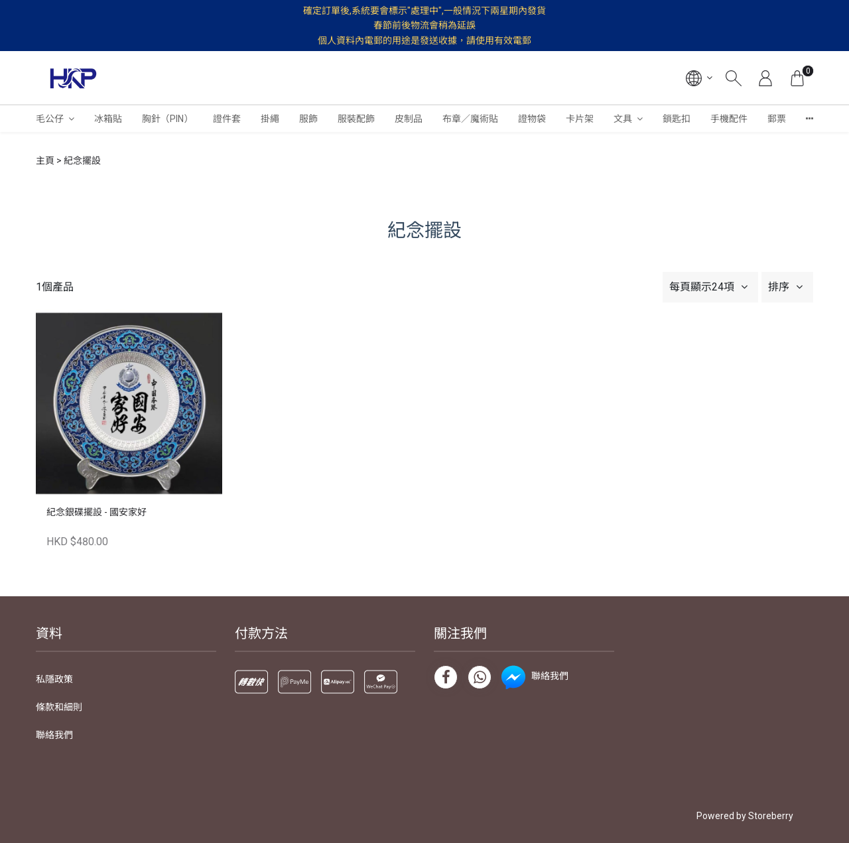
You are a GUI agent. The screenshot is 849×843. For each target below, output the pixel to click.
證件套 (227, 118)
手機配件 (729, 118)
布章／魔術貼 (470, 118)
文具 (623, 118)
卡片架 (580, 118)
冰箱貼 (108, 118)
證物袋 (532, 118)
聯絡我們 (54, 735)
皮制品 (409, 118)
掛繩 (270, 118)
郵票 (776, 118)
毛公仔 (50, 118)
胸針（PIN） (167, 118)
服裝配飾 (356, 118)
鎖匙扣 (676, 118)
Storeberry (770, 816)
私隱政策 (54, 679)
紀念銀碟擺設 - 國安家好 (96, 512)
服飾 (308, 118)
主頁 (45, 160)
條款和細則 (59, 707)
